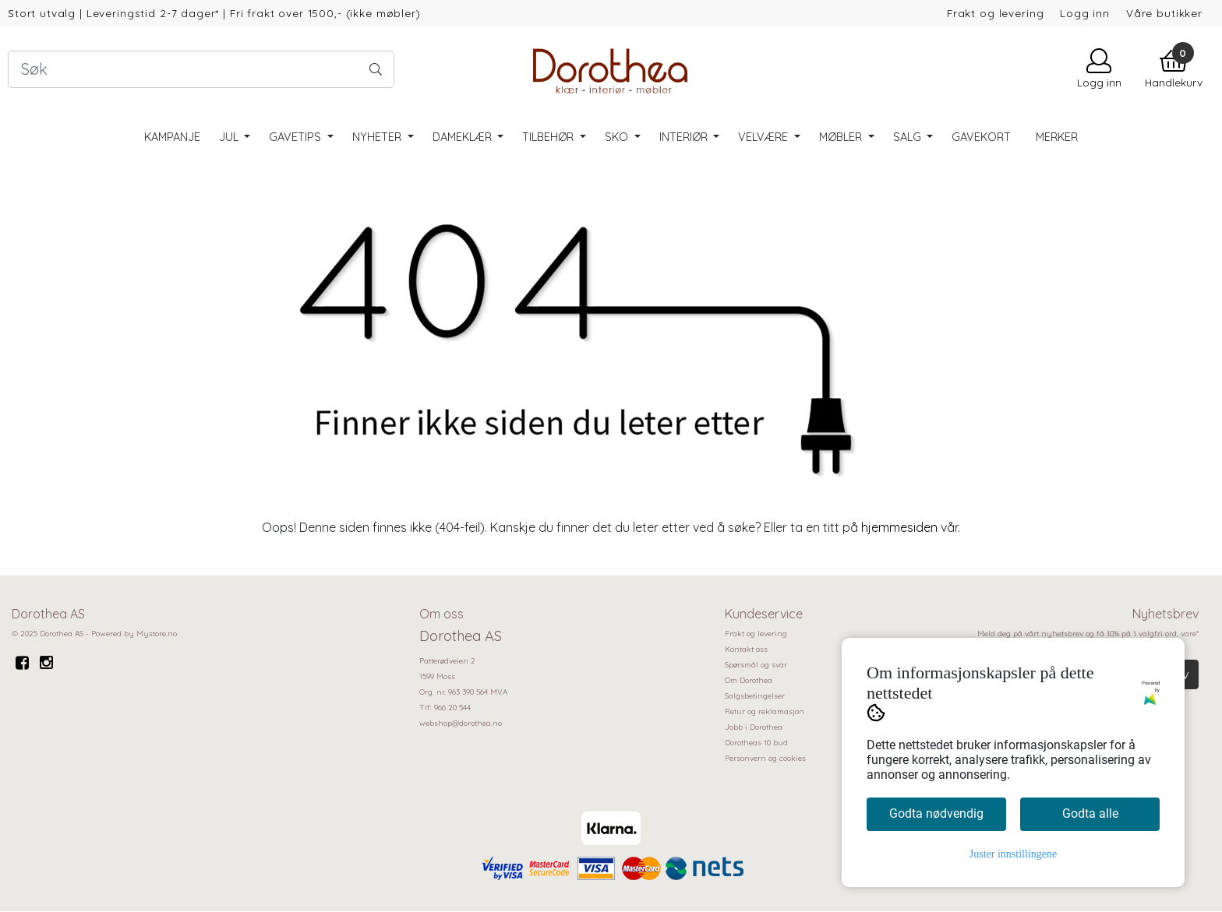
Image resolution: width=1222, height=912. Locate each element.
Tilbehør (549, 137)
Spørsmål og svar (756, 665)
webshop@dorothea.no (460, 723)
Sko (618, 137)
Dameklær (464, 137)
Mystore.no (156, 634)
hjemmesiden (899, 527)
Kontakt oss (746, 649)
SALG (908, 137)
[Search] (201, 69)
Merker (1057, 137)
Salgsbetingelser (755, 696)
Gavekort (981, 137)
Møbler (842, 137)
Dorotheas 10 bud (756, 743)
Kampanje (172, 137)
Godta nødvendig (936, 813)
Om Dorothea (748, 680)
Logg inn (1085, 12)
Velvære (764, 137)
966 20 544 (452, 707)
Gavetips (296, 137)
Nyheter (378, 137)
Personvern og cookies (765, 758)
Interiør (685, 137)
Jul (230, 137)
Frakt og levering (995, 12)
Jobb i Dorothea (753, 727)
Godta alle (1090, 813)
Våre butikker (1164, 12)
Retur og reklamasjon (764, 711)
